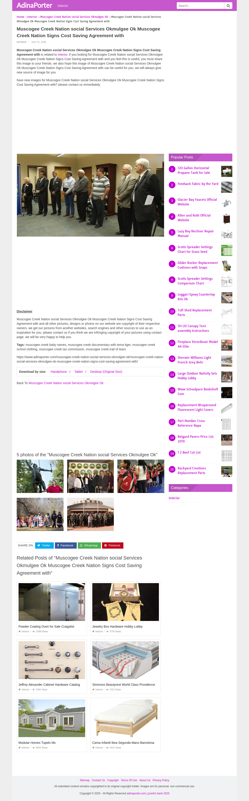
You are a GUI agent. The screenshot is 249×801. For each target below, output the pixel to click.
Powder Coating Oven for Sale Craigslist (46, 626)
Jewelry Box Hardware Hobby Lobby (117, 626)
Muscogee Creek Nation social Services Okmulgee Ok (65, 383)
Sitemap (85, 780)
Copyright (112, 780)
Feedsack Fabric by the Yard (198, 184)
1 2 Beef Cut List (189, 452)
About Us (144, 780)
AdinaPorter (34, 5)
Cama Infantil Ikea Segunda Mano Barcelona (123, 742)
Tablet (78, 371)
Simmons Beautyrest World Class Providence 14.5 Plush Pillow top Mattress (145, 684)
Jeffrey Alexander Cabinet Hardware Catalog (49, 684)
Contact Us (98, 780)
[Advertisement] (90, 121)
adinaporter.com (136, 793)
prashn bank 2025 (158, 793)
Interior (63, 6)
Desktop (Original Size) (106, 371)
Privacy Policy (161, 780)
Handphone (59, 371)
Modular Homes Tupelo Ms (37, 742)
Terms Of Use (129, 780)
